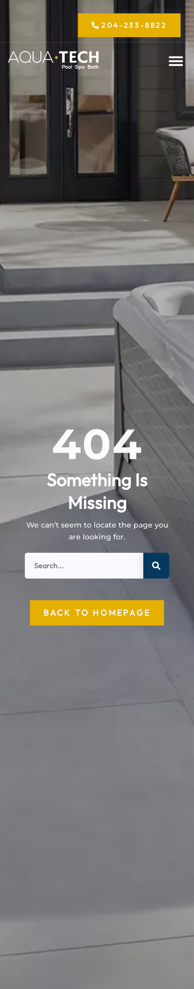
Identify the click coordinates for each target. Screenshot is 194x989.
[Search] (156, 566)
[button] (176, 61)
